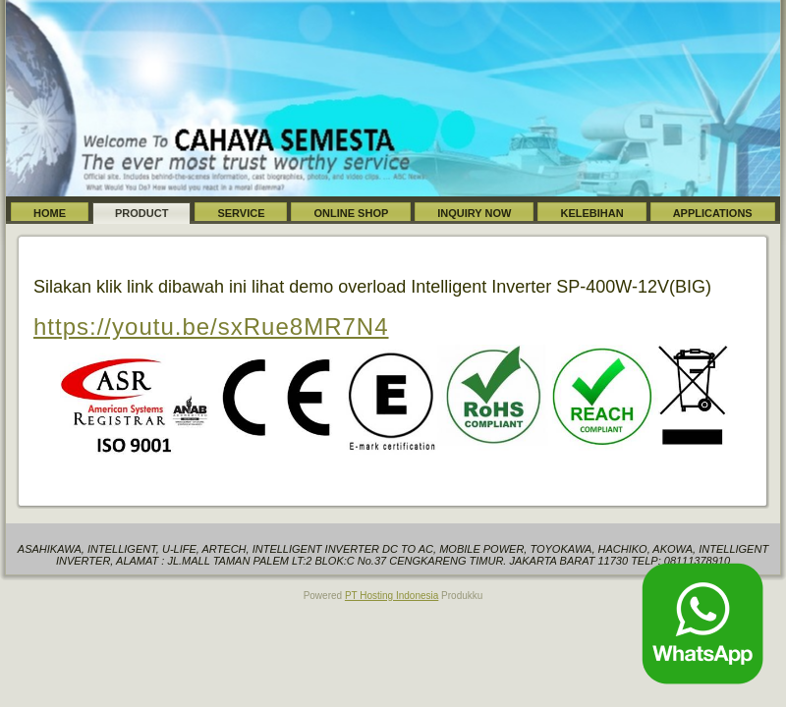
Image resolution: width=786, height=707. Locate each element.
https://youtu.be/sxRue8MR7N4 (211, 326)
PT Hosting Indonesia (391, 595)
